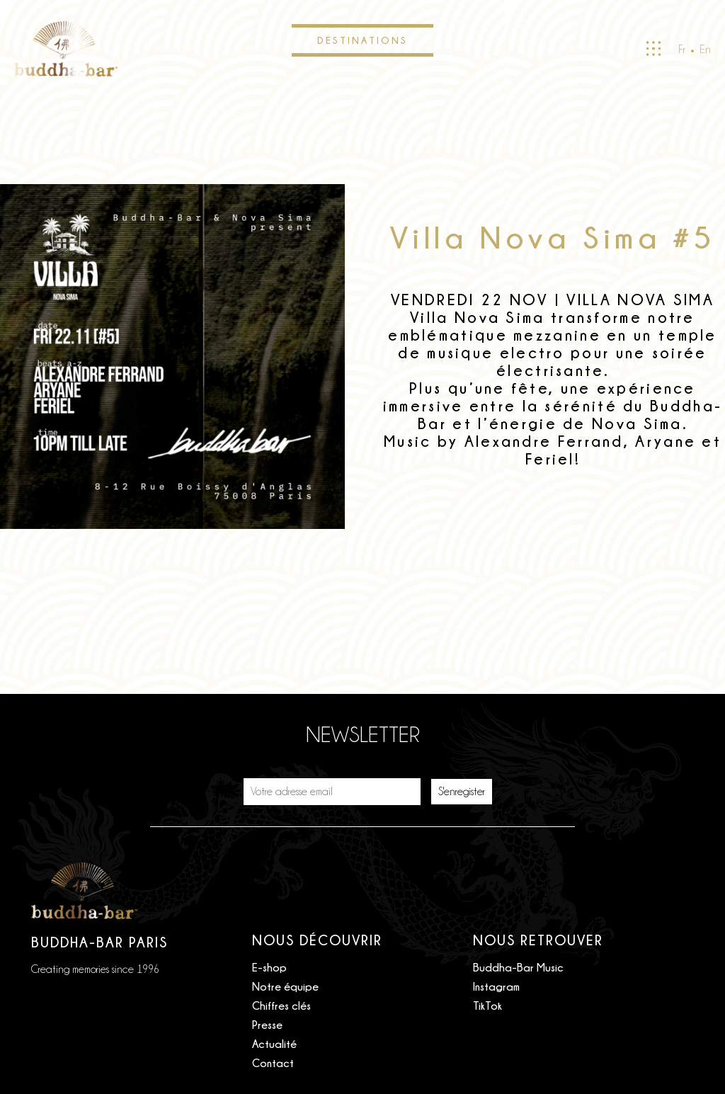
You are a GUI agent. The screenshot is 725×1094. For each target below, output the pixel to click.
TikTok (487, 1005)
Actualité (274, 1043)
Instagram (496, 986)
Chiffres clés (281, 1005)
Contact (273, 1063)
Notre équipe (285, 986)
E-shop (269, 967)
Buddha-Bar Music (518, 967)
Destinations (362, 40)
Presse (267, 1024)
